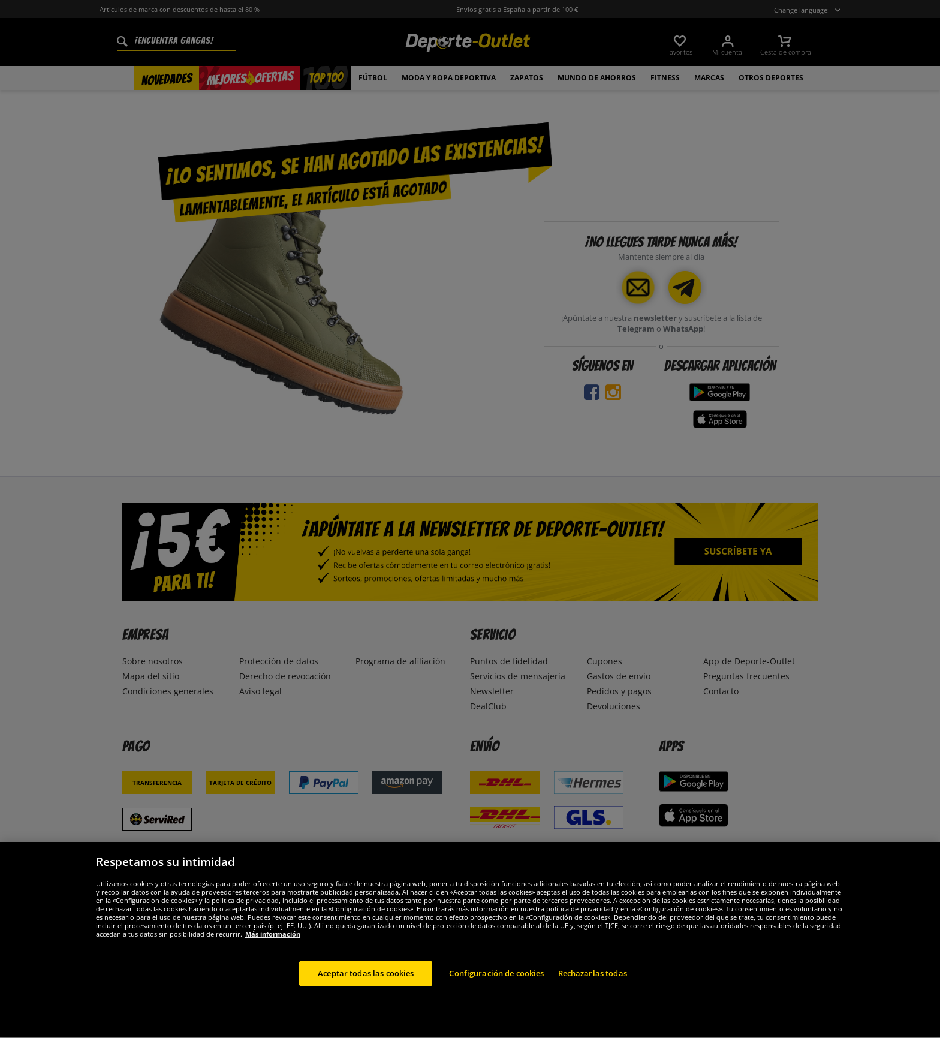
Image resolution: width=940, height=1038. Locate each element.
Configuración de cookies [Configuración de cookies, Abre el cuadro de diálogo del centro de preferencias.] (496, 1000)
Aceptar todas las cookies (366, 1000)
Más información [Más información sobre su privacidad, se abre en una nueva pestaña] (272, 960)
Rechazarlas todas (592, 1000)
